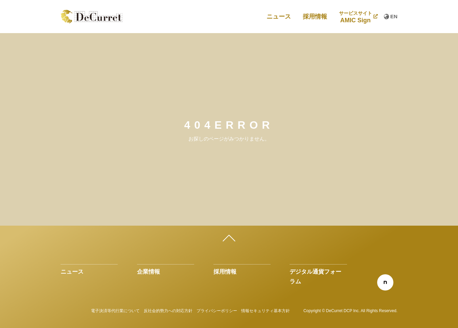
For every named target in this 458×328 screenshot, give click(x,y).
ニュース (279, 16)
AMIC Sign (355, 17)
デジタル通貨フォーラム (315, 276)
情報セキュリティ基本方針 (265, 310)
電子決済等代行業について (115, 310)
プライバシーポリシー (217, 310)
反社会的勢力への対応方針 (168, 310)
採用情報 (315, 16)
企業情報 (148, 272)
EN (390, 16)
